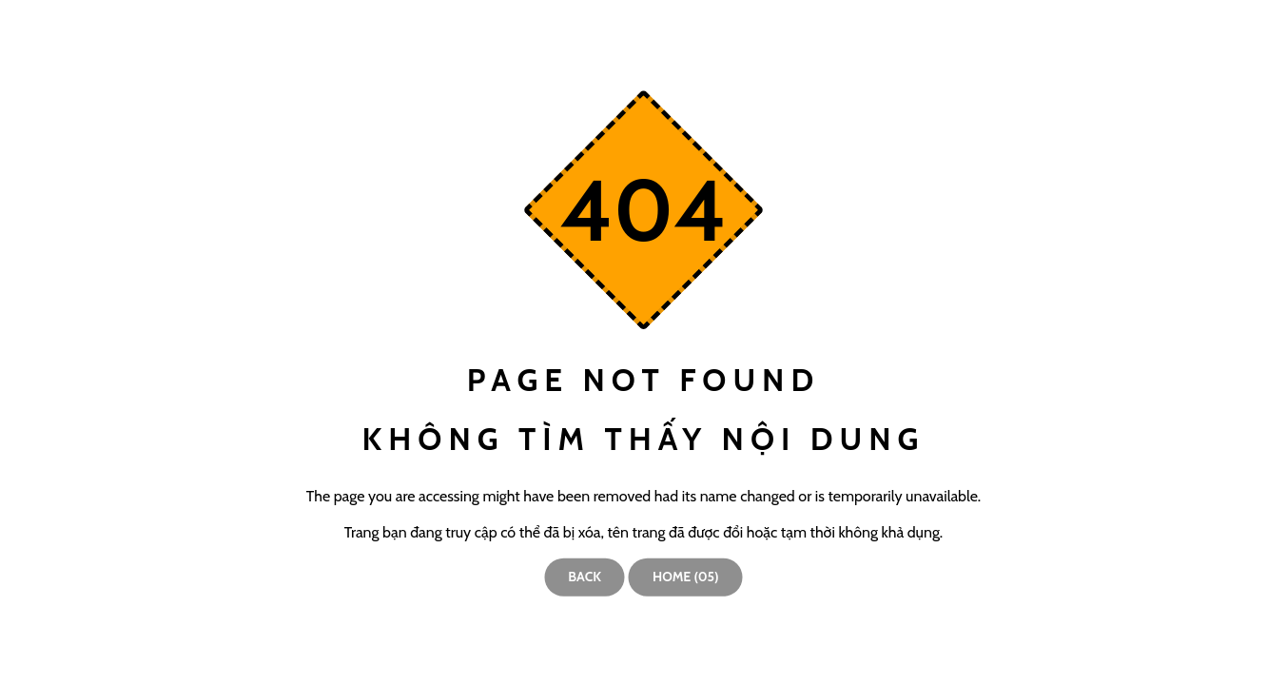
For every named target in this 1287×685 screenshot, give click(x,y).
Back (584, 576)
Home (686, 576)
